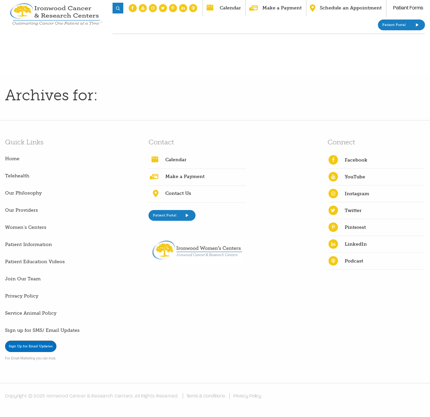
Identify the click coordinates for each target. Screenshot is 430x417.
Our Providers (21, 210)
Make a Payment (282, 8)
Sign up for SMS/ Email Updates (42, 330)
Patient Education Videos (35, 262)
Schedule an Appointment (351, 8)
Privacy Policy (21, 296)
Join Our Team (23, 279)
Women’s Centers (25, 227)
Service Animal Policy (30, 313)
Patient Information (28, 244)
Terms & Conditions (205, 396)
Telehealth (17, 176)
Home (12, 159)
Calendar (230, 8)
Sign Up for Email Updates (31, 346)
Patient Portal (394, 25)
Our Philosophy (23, 193)
